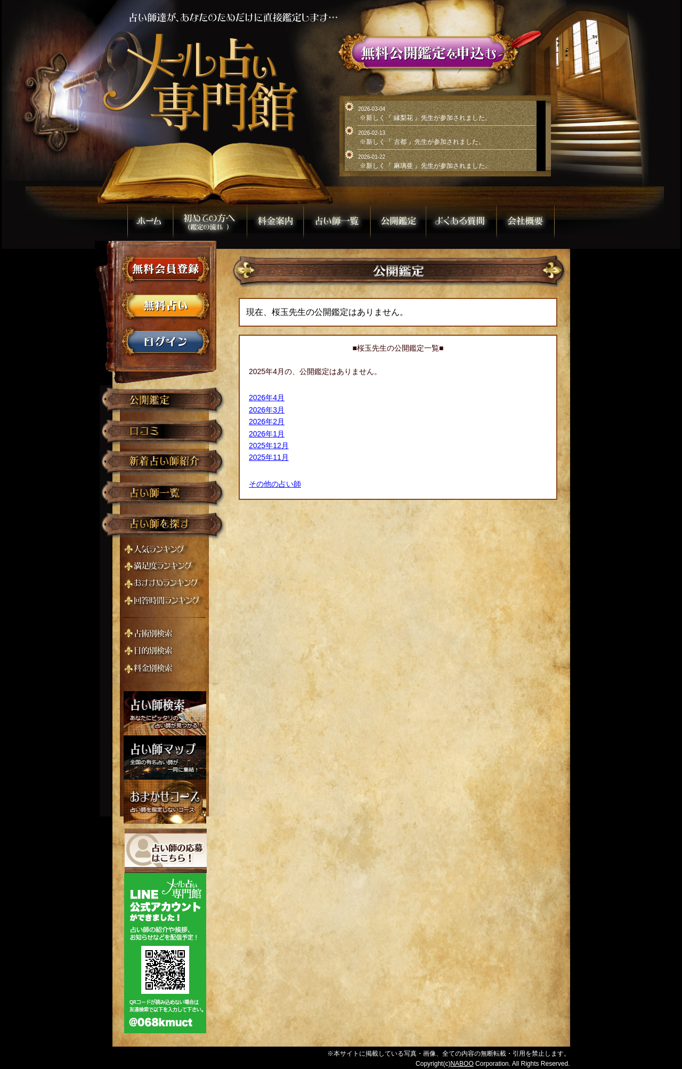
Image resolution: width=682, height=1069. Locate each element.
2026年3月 (267, 410)
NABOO (461, 1063)
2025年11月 (269, 457)
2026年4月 (267, 397)
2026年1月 (267, 434)
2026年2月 (267, 421)
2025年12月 (269, 445)
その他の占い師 (275, 484)
